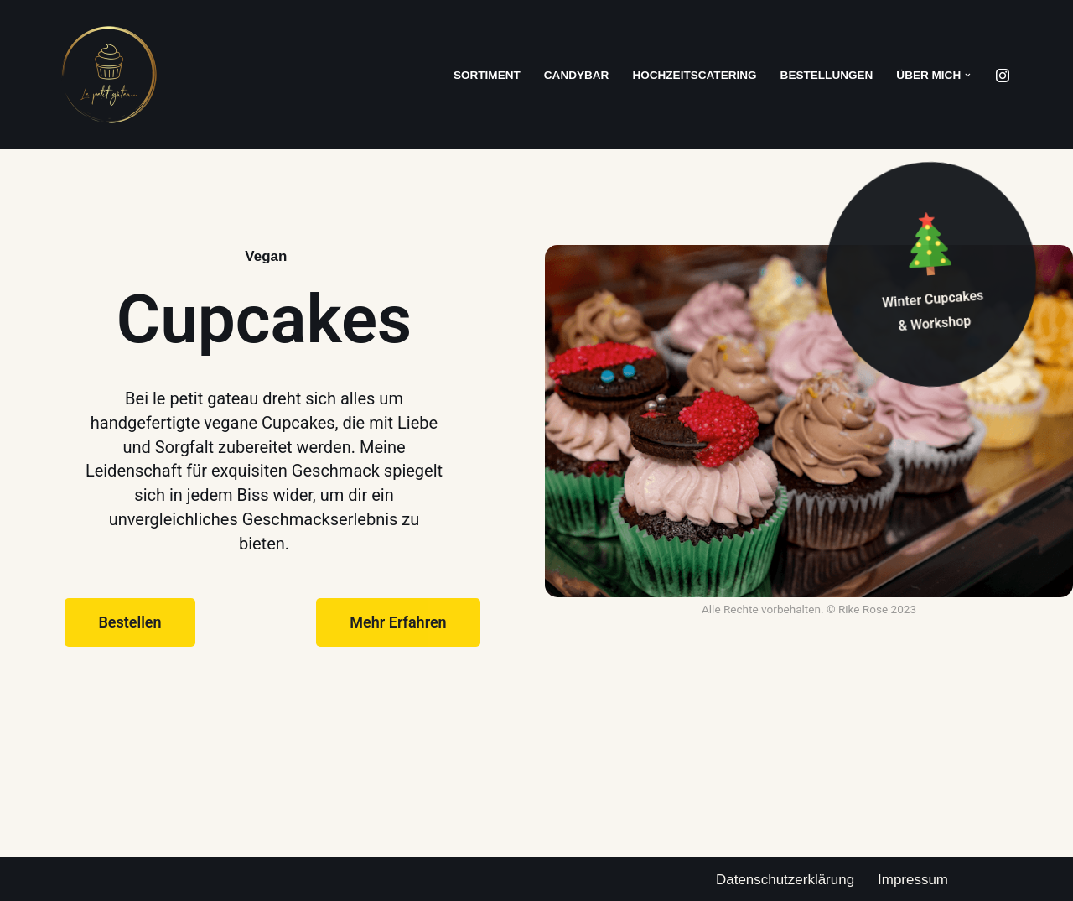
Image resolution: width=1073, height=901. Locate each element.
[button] (968, 75)
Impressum (913, 880)
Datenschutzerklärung (785, 880)
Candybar (576, 75)
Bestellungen (826, 75)
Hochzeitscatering (694, 75)
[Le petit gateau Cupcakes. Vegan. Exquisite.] (109, 74)
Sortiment (486, 75)
